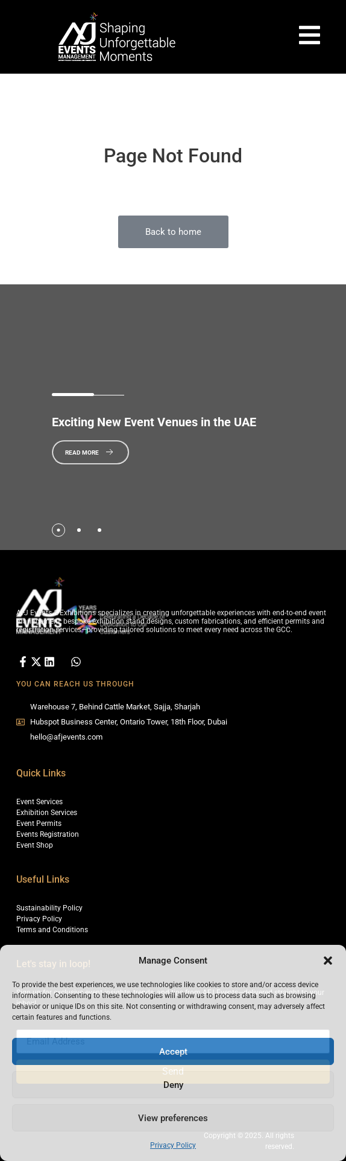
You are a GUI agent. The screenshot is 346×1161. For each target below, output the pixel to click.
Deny (173, 1084)
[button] (328, 961)
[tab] (58, 530)
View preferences (173, 1118)
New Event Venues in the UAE (154, 422)
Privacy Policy (173, 1145)
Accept (173, 1051)
